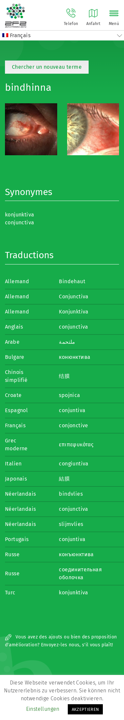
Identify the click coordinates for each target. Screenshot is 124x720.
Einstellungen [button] (43, 709)
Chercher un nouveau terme (47, 67)
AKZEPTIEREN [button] (85, 709)
